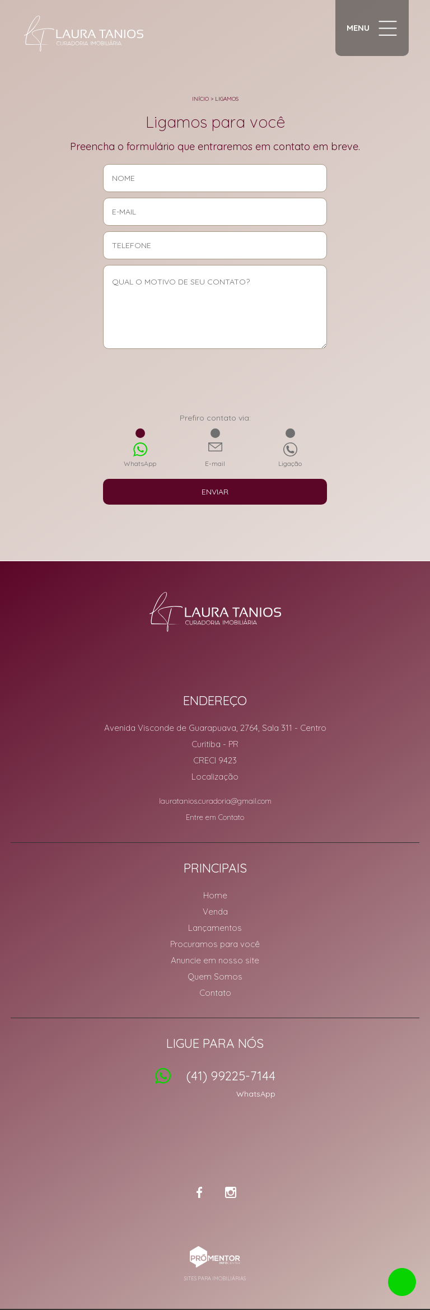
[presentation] (215, 385)
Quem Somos (215, 976)
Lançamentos (215, 927)
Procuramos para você (215, 944)
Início (200, 98)
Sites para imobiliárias (215, 1278)
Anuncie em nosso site (215, 960)
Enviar (215, 492)
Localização (215, 776)
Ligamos (227, 98)
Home (215, 895)
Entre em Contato (215, 817)
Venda (215, 911)
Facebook (199, 1192)
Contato (215, 992)
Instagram (230, 1192)
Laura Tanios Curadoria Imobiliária (215, 612)
